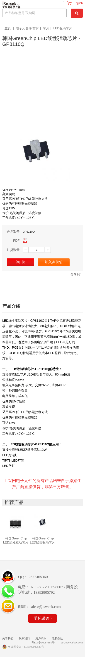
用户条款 (40, 638)
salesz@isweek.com (45, 607)
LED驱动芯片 (62, 28)
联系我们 (24, 638)
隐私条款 (57, 638)
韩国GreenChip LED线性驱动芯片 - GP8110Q (42, 542)
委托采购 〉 (44, 618)
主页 (8, 28)
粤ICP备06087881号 (43, 642)
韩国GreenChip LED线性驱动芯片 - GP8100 (15, 542)
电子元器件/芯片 (27, 28)
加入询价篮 (54, 262)
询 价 (20, 262)
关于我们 (7, 638)
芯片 (46, 28)
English (78, 3)
